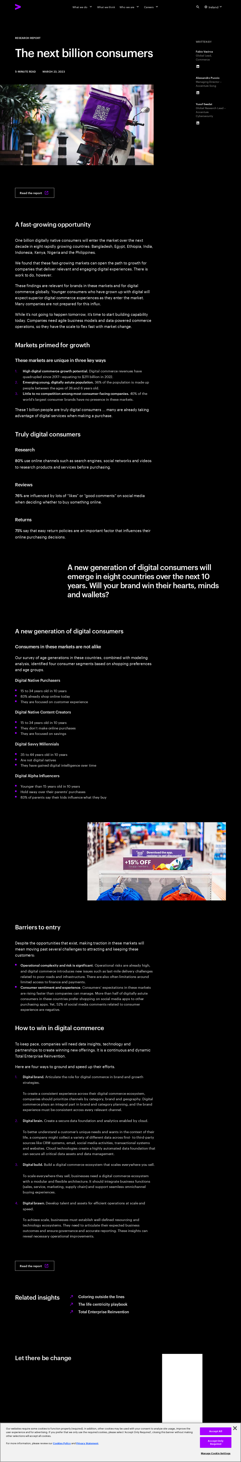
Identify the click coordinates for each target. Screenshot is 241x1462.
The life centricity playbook (102, 1304)
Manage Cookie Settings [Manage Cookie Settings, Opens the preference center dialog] (215, 1453)
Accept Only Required (215, 1442)
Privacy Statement (87, 1443)
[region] (120, 1442)
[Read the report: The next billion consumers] (34, 193)
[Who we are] (129, 7)
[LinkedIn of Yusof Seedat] (197, 123)
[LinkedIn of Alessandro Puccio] (197, 92)
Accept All (215, 1431)
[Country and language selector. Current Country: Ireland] (213, 6)
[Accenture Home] (26, 7)
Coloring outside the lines (101, 1296)
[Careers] (151, 7)
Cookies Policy (62, 1443)
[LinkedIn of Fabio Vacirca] (197, 66)
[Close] (235, 1428)
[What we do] (82, 7)
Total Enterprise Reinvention (103, 1311)
